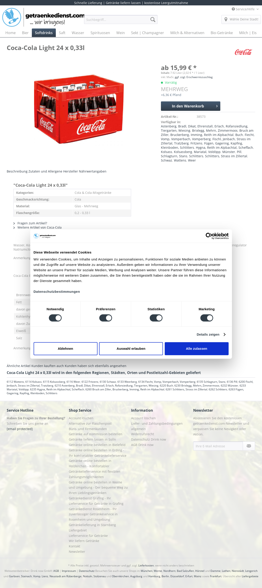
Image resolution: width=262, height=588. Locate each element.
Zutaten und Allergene (45, 171)
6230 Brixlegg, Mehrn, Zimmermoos (196, 385)
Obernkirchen (120, 576)
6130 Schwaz (108, 382)
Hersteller (70, 171)
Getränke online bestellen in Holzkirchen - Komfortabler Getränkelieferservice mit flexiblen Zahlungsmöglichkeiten (94, 469)
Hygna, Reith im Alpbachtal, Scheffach (224, 147)
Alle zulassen (196, 348)
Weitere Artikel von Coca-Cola (37, 227)
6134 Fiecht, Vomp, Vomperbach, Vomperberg (166, 382)
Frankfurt (215, 576)
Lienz (45, 576)
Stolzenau (99, 576)
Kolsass (166, 152)
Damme (215, 571)
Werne (158, 571)
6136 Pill (232, 382)
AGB (56, 571)
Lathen (226, 571)
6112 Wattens (15, 382)
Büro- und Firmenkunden (88, 429)
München (146, 571)
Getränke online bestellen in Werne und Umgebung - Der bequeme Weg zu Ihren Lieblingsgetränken (98, 487)
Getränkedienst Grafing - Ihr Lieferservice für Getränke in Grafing (96, 501)
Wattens (180, 160)
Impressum (69, 571)
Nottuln (87, 576)
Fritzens (196, 143)
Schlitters (196, 156)
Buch (239, 135)
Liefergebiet (78, 530)
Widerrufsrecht (142, 434)
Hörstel (199, 571)
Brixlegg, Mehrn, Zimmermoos (215, 130)
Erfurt (189, 576)
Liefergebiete (250, 576)
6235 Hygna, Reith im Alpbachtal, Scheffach (57, 389)
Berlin (165, 576)
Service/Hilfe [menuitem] (244, 9)
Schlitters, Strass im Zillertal (226, 156)
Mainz (197, 576)
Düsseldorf (177, 576)
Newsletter (77, 551)
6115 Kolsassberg (54, 382)
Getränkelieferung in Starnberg (92, 525)
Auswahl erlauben (131, 348)
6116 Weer (73, 382)
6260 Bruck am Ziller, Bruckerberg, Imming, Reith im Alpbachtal (124, 389)
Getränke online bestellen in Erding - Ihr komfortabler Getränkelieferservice (97, 453)
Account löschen (81, 418)
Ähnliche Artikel (18, 366)
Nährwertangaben (92, 171)
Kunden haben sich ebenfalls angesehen (95, 366)
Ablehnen (65, 348)
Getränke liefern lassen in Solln (92, 439)
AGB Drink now (142, 445)
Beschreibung (17, 171)
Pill (239, 152)
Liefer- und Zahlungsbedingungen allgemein (157, 426)
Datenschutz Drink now (148, 439)
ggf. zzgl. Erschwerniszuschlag (194, 77)
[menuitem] (120, 21)
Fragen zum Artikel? (30, 223)
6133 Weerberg (127, 382)
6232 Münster (229, 385)
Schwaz (166, 160)
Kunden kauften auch (47, 366)
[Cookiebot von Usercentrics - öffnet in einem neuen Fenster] (209, 236)
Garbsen (14, 576)
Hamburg (154, 576)
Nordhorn (169, 571)
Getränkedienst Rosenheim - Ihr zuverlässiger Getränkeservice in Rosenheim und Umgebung (93, 514)
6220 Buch (166, 385)
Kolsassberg (183, 152)
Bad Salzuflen (185, 571)
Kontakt (74, 546)
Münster (228, 152)
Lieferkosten (146, 565)
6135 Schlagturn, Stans (211, 382)
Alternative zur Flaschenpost (90, 423)
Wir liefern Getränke (84, 541)
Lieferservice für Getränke (88, 535)
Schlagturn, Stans (174, 156)
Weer (192, 160)
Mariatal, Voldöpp (207, 152)
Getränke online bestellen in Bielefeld (97, 445)
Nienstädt (238, 571)
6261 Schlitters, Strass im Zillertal (186, 389)
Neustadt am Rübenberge (66, 576)
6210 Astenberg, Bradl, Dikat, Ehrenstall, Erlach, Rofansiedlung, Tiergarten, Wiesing (106, 385)
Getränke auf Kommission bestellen (95, 434)
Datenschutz (87, 571)
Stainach (26, 576)
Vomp (36, 576)
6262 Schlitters (218, 389)
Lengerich (251, 571)
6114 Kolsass (33, 382)
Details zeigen (208, 334)
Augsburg (136, 576)
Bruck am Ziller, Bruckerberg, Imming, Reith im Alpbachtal (207, 132)
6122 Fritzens (90, 382)
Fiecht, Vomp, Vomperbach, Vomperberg (208, 137)
